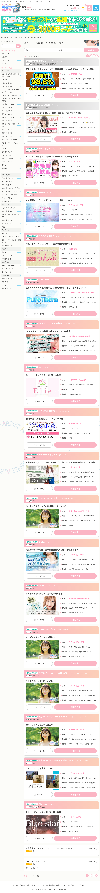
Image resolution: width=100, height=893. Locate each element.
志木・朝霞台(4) (7, 220)
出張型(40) (5, 57)
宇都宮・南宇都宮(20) (9, 265)
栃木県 (48, 9)
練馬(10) (4, 168)
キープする (40, 96)
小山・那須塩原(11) (8, 269)
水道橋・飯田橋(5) (8, 117)
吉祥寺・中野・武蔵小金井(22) (10, 144)
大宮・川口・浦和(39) (9, 208)
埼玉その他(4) (6, 223)
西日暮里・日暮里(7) (8, 104)
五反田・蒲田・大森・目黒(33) (10, 125)
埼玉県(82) (5, 204)
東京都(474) (5, 71)
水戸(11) (4, 252)
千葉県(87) (5, 230)
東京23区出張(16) (7, 158)
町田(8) (4, 148)
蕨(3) (3, 227)
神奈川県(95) (6, 175)
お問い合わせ (73, 885)
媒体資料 (50, 885)
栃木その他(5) (6, 272)
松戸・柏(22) (6, 233)
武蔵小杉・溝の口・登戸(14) (11, 188)
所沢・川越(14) (7, 211)
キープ (83, 9)
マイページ (89, 9)
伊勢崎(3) (5, 282)
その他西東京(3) (7, 152)
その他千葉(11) (7, 245)
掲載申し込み (67, 10)
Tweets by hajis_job (7, 41)
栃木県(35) (5, 262)
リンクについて (41, 885)
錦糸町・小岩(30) (7, 129)
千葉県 (39, 9)
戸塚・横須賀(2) (7, 198)
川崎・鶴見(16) (7, 185)
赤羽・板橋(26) (7, 86)
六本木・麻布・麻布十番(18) (11, 95)
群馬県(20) (5, 275)
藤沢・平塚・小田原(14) (9, 195)
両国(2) (4, 171)
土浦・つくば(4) (7, 255)
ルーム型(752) (6, 53)
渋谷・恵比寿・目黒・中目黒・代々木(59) (10, 91)
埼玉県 (34, 9)
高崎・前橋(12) (7, 278)
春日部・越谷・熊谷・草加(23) (10, 216)
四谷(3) (4, 165)
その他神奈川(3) (7, 201)
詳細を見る (75, 95)
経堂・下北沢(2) (7, 162)
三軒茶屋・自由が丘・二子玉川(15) (11, 100)
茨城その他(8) (6, 259)
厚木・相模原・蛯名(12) (9, 191)
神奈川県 (29, 9)
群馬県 (53, 9)
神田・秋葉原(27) (7, 111)
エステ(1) (5, 63)
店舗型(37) (5, 60)
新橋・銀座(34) (7, 121)
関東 (26, 7)
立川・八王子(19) (7, 136)
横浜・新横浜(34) (7, 178)
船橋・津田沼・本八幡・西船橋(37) (11, 241)
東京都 (24, 9)
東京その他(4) (6, 155)
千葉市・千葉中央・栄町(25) (11, 236)
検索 (92, 50)
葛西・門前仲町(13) (8, 133)
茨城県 (44, 9)
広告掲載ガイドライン (61, 885)
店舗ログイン (83, 885)
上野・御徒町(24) (7, 107)
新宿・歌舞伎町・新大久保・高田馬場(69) (11, 75)
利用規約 (22, 885)
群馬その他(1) (6, 288)
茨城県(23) (5, 249)
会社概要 (16, 885)
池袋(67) (4, 80)
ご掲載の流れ (75, 10)
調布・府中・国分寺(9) (9, 139)
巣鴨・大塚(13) (7, 83)
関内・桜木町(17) (7, 181)
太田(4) (4, 285)
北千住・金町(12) (7, 114)
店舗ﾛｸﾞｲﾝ (96, 9)
